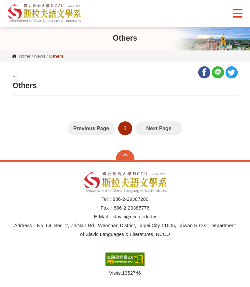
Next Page (158, 128)
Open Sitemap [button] (125, 155)
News (39, 56)
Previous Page (91, 128)
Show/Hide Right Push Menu (238, 13)
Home (24, 56)
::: (14, 77)
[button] (44, 13)
